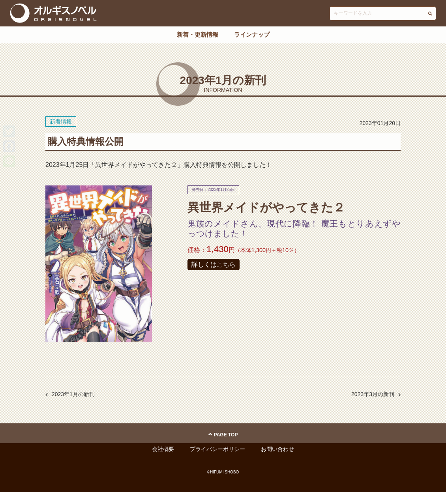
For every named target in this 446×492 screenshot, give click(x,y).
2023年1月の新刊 (73, 394)
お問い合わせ (277, 449)
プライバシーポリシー (217, 449)
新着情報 (61, 121)
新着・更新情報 (197, 34)
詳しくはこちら (213, 264)
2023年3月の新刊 (372, 394)
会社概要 (163, 449)
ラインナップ (252, 34)
